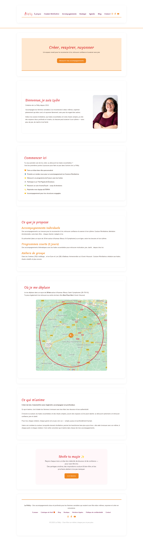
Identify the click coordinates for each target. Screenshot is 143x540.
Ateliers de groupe (33, 253)
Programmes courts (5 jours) (40, 244)
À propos (37, 14)
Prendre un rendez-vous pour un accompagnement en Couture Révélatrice (53, 174)
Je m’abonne (71, 476)
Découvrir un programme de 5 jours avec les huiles (45, 178)
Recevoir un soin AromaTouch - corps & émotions (44, 186)
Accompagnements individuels (41, 228)
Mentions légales (77, 512)
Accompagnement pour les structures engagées (44, 193)
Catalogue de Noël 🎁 (48, 512)
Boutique (82, 14)
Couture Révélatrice (51, 14)
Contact (107, 14)
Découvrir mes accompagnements (71, 61)
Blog (99, 14)
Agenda (92, 14)
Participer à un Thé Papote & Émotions (40, 182)
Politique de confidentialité (94, 512)
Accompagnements (69, 14)
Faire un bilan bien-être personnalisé (40, 170)
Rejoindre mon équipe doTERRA (38, 189)
